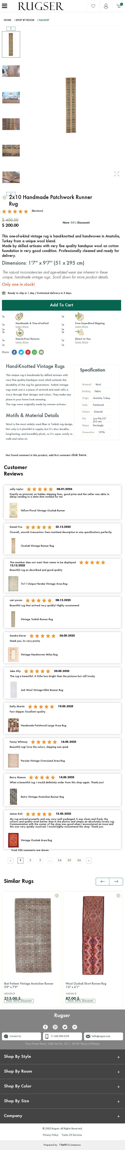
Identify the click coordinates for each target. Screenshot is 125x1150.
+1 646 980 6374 (60, 1036)
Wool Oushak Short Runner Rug (93, 985)
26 (79, 860)
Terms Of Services (72, 1135)
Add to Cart (61, 305)
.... (49, 860)
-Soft (63, 1145)
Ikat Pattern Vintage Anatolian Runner (31, 985)
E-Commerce (74, 1145)
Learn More (22, 327)
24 (59, 860)
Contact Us (15, 1036)
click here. (79, 455)
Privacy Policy (50, 1135)
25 (69, 860)
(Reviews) (37, 211)
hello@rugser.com (101, 1036)
